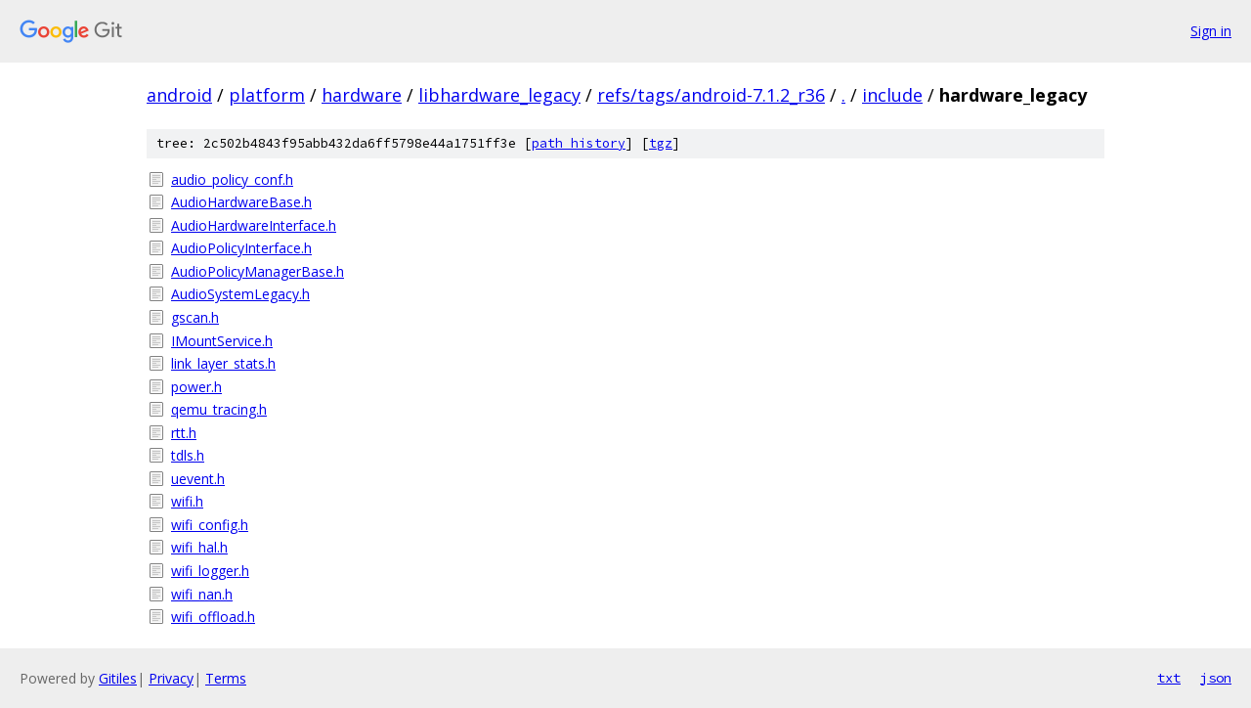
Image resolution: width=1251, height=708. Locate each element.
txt (1169, 677)
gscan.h (195, 317)
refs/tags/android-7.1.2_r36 (711, 95)
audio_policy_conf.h (232, 179)
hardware (362, 95)
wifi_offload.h (213, 616)
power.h (196, 386)
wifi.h (187, 501)
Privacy (171, 678)
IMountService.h (222, 341)
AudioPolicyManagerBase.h (257, 271)
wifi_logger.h (210, 570)
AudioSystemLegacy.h (240, 294)
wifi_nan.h (202, 594)
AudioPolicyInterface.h (241, 248)
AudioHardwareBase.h (241, 202)
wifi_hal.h (199, 547)
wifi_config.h (209, 524)
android (179, 95)
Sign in (1210, 31)
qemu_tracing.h (219, 409)
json (1215, 677)
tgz (660, 143)
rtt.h (183, 432)
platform (267, 95)
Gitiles (118, 678)
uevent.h (198, 478)
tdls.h (187, 455)
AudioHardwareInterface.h (253, 225)
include (892, 95)
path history (579, 143)
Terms (225, 678)
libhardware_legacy (499, 95)
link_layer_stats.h (223, 363)
